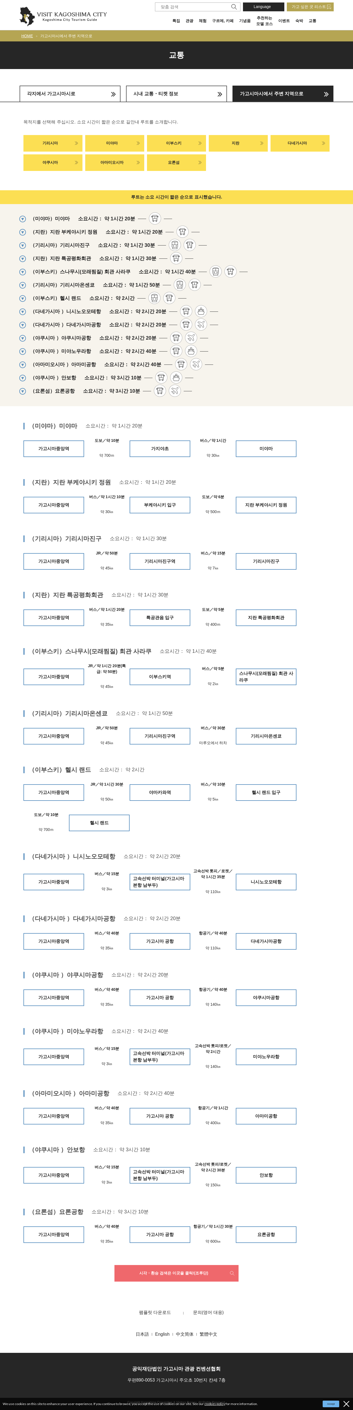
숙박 (299, 21)
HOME (27, 36)
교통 (312, 21)
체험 (203, 21)
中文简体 (185, 1334)
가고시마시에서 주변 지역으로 (66, 36)
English (162, 1334)
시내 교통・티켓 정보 (155, 93)
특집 (176, 21)
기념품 (245, 21)
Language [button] (262, 6)
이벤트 (284, 21)
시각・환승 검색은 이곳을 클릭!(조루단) (173, 1273)
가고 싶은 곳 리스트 (309, 6)
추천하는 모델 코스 (264, 21)
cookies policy (214, 1404)
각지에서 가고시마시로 (51, 93)
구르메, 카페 (223, 21)
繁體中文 (208, 1334)
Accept (331, 1404)
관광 (189, 21)
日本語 (142, 1334)
